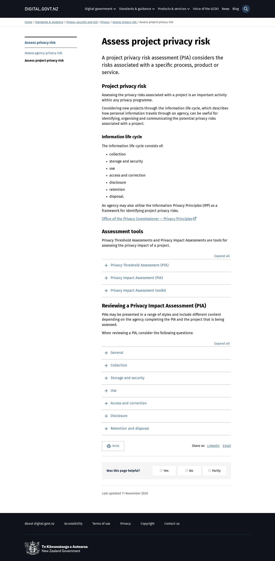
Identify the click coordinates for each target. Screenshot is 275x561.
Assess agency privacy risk (43, 53)
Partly (214, 470)
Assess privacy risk (125, 22)
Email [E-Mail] (227, 445)
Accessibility (73, 523)
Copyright (148, 523)
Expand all (222, 256)
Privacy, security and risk (82, 22)
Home (28, 22)
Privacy (105, 22)
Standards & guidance (135, 10)
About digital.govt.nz (39, 523)
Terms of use (101, 523)
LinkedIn (213, 445)
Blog (235, 8)
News (225, 8)
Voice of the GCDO (206, 8)
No (189, 470)
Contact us (171, 523)
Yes (164, 470)
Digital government (98, 10)
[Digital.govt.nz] (41, 9)
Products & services (172, 10)
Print (115, 446)
